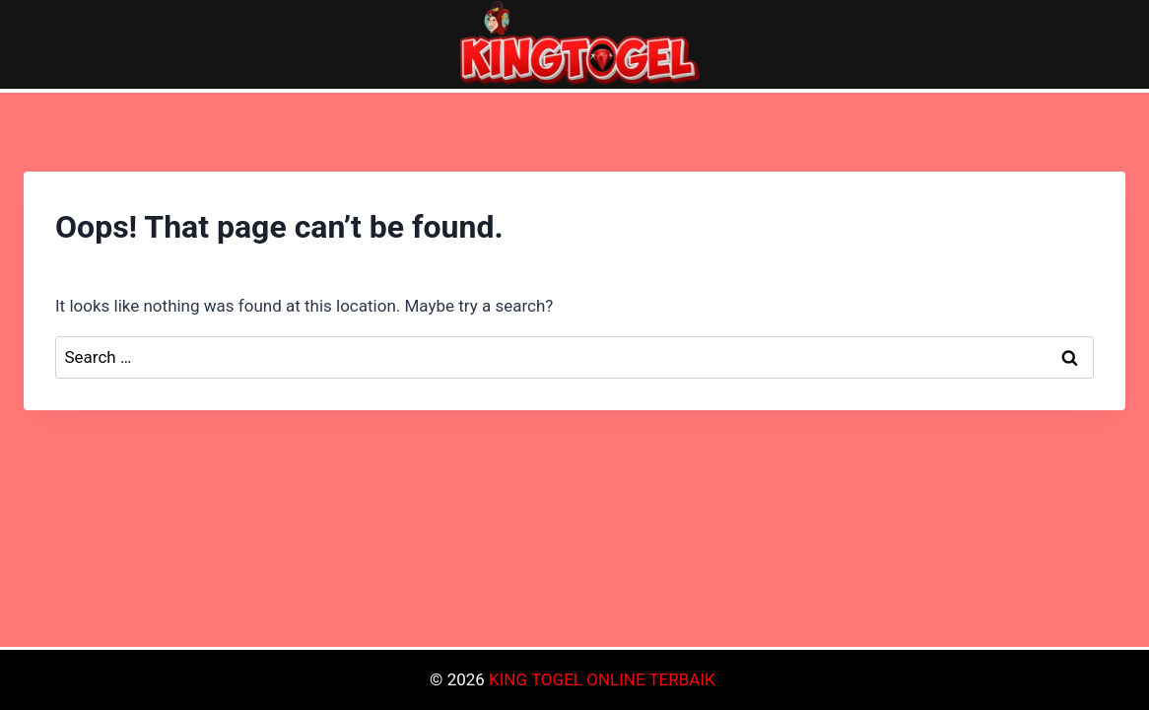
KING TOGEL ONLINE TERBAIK (602, 679)
